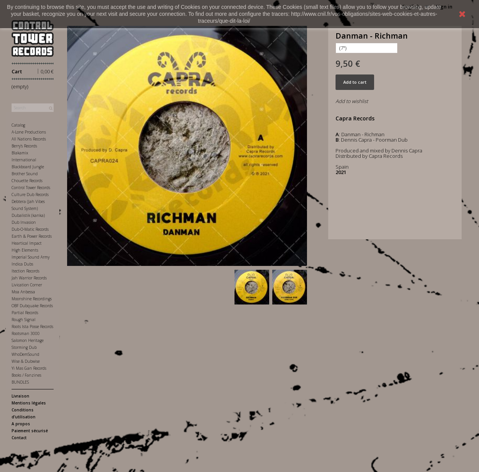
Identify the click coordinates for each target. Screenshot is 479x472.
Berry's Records (24, 146)
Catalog (18, 125)
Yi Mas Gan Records (29, 368)
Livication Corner (27, 285)
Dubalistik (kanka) (28, 215)
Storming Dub (24, 347)
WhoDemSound (25, 354)
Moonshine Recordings (32, 298)
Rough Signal (23, 319)
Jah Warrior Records (29, 278)
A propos (21, 423)
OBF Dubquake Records (32, 305)
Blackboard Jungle (28, 166)
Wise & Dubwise (26, 361)
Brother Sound (25, 173)
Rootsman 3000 (26, 333)
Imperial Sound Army (31, 257)
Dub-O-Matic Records (30, 229)
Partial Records (25, 312)
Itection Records (25, 271)
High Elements (25, 250)
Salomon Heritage (28, 340)
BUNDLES (20, 382)
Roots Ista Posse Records (32, 326)
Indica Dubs (22, 264)
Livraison (20, 396)
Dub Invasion (24, 222)
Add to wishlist (352, 101)
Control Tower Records (31, 187)
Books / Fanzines (26, 375)
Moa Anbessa (23, 291)
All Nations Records (29, 139)
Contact (19, 437)
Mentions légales (29, 403)
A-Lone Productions (29, 132)
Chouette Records (27, 180)
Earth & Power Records (32, 236)
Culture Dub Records (30, 194)
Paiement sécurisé (30, 430)
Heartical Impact (27, 243)
